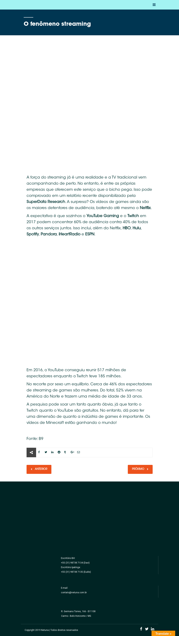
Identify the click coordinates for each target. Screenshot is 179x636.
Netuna (45, 630)
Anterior (40, 469)
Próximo (138, 469)
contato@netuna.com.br (74, 592)
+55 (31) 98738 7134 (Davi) (75, 562)
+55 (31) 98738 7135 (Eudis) (76, 572)
